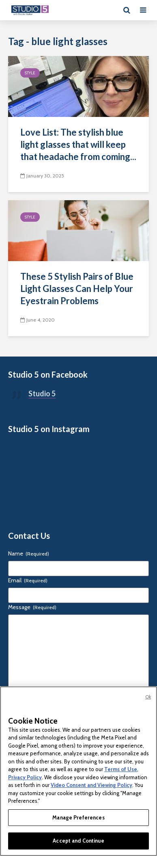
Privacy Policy (25, 777)
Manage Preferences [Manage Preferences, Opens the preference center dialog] (78, 817)
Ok (148, 697)
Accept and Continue (78, 840)
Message (32, 607)
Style (30, 73)
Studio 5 (42, 393)
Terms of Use (120, 769)
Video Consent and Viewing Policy (91, 785)
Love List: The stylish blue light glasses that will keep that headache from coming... (78, 144)
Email (27, 580)
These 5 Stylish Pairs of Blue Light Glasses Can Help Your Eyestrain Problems (76, 288)
